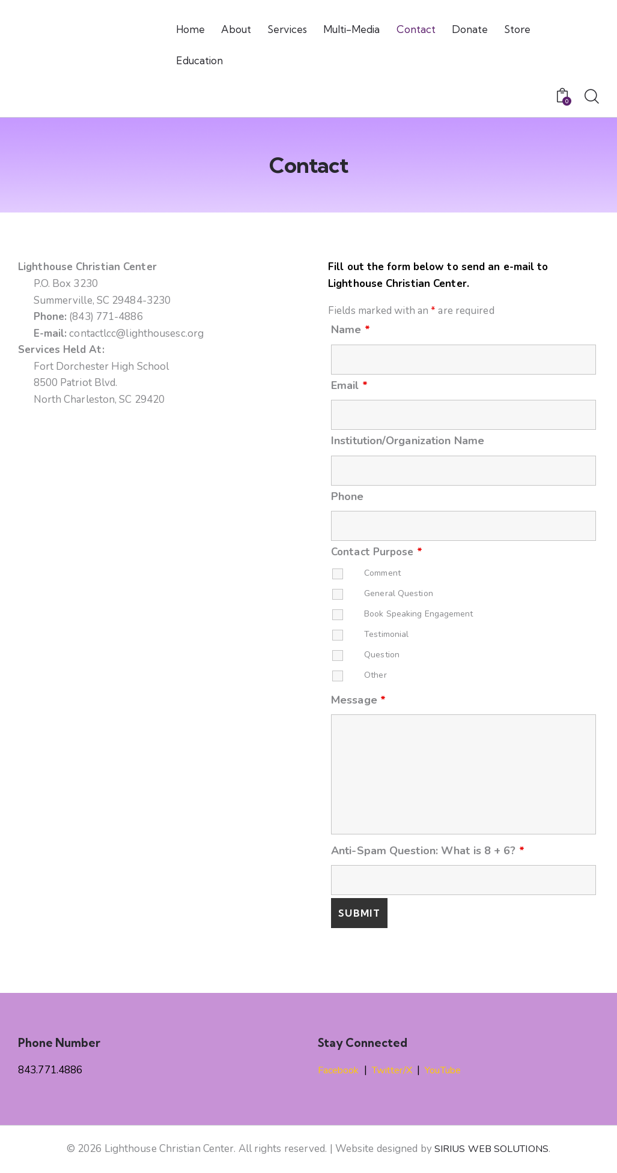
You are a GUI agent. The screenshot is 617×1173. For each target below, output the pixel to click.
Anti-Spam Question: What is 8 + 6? (427, 850)
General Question (398, 593)
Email (349, 385)
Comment (382, 573)
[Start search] (591, 97)
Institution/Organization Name (407, 440)
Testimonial (386, 634)
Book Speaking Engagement (418, 614)
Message (358, 700)
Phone (347, 496)
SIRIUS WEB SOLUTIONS (491, 1149)
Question (382, 654)
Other (375, 675)
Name (350, 329)
